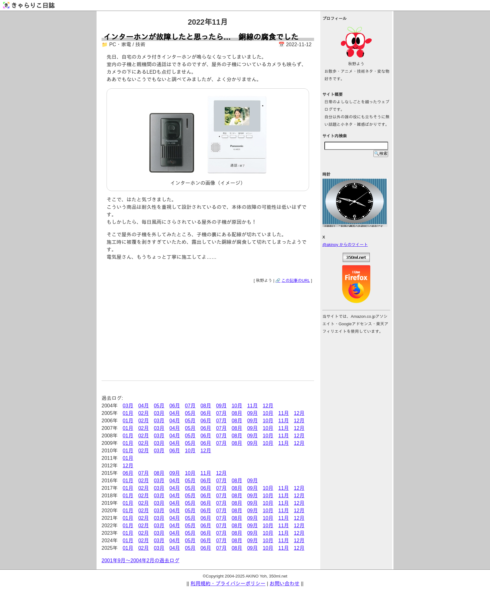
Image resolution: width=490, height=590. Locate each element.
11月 (252, 405)
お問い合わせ (285, 583)
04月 (143, 405)
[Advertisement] (208, 330)
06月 (174, 405)
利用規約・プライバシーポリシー (227, 583)
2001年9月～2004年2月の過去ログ (140, 560)
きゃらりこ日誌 (29, 5)
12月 (268, 405)
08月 (206, 405)
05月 (159, 405)
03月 (128, 405)
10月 (237, 405)
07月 (190, 405)
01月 (128, 413)
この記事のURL (296, 280)
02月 (143, 413)
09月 (221, 405)
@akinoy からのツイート (345, 244)
